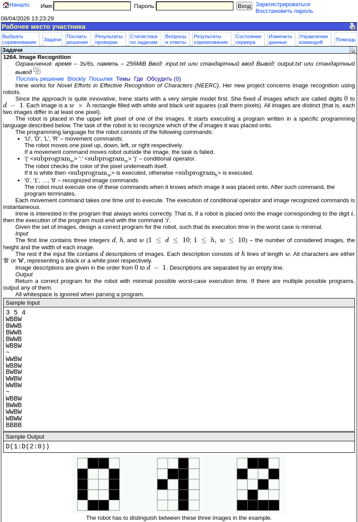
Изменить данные (280, 39)
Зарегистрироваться (282, 4)
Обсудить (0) (164, 78)
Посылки (101, 78)
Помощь (346, 39)
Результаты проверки (109, 39)
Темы (123, 78)
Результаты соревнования (211, 39)
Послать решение (77, 39)
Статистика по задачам (144, 39)
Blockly (77, 78)
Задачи (52, 39)
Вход (244, 6)
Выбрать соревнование (19, 39)
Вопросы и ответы (176, 39)
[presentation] (259, 98)
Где (138, 78)
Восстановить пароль (284, 11)
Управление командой (313, 39)
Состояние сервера (249, 39)
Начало (19, 4)
